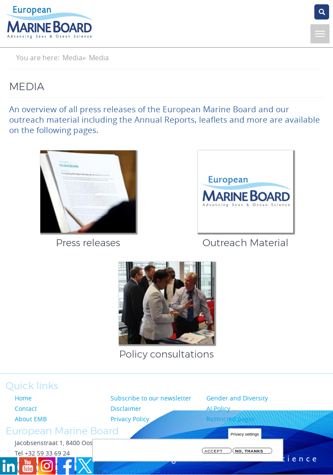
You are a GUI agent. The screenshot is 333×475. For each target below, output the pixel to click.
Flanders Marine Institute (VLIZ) (131, 471)
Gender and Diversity (237, 398)
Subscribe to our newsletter (151, 398)
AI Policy (218, 408)
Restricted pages (230, 419)
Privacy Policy (130, 419)
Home (23, 398)
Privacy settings (245, 435)
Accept (214, 452)
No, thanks (249, 452)
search (321, 12)
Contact (26, 408)
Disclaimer (126, 408)
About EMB (31, 419)
